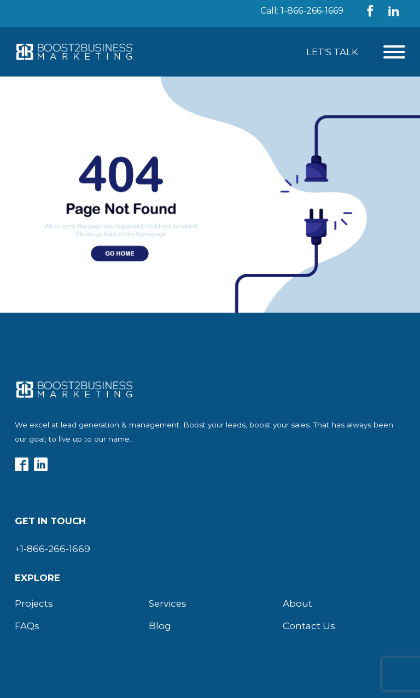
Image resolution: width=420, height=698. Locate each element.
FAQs (27, 625)
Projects (34, 603)
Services (167, 603)
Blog (160, 625)
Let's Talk (332, 51)
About (297, 603)
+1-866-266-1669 (52, 548)
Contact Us (309, 625)
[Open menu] (394, 51)
